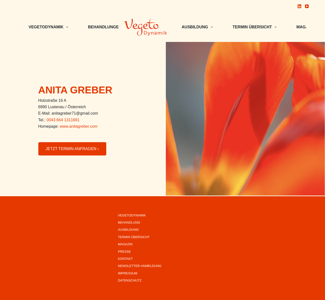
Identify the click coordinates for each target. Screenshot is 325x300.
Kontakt (125, 259)
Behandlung (129, 222)
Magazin (125, 244)
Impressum (127, 273)
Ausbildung (198, 27)
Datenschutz (130, 280)
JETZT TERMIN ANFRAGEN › (72, 149)
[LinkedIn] (299, 6)
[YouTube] (307, 6)
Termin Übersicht (256, 27)
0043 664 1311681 (62, 120)
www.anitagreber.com (79, 126)
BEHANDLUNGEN (108, 27)
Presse (124, 251)
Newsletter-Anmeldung (139, 266)
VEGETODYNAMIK (49, 27)
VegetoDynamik (132, 215)
